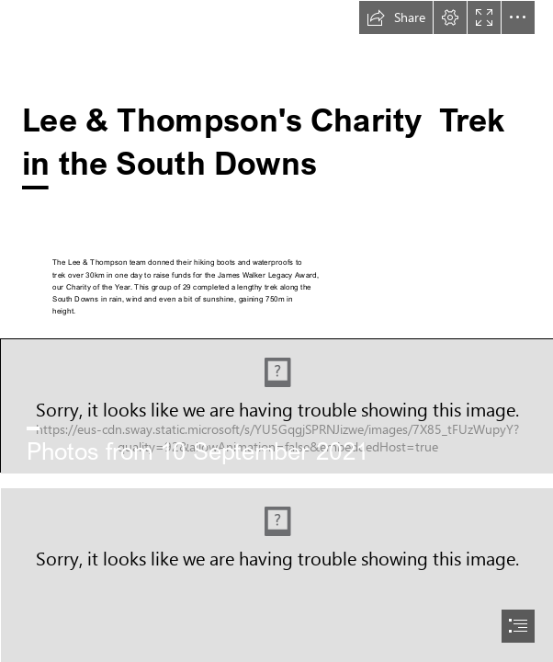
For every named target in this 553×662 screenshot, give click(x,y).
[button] (396, 17)
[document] (276, 331)
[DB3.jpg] (276, 405)
